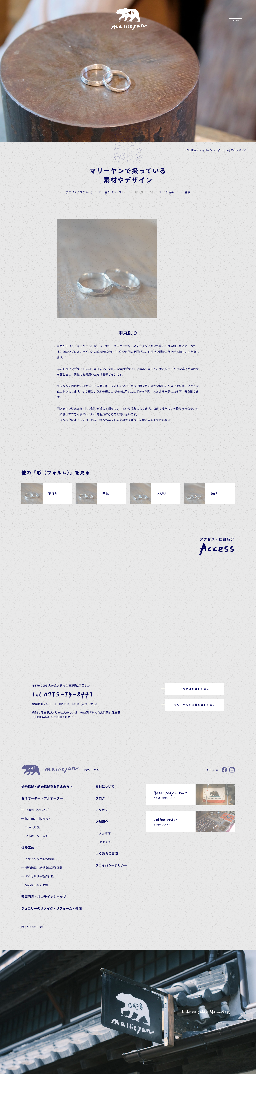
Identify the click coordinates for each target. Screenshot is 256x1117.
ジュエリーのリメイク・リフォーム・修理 (51, 908)
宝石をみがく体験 (36, 885)
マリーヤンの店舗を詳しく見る (194, 705)
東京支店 (105, 842)
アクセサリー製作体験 (39, 876)
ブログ (100, 798)
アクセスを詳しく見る (194, 689)
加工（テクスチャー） (80, 192)
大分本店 (105, 833)
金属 (187, 192)
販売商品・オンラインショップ (43, 896)
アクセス (101, 810)
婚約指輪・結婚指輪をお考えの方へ (47, 786)
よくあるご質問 (106, 853)
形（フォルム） (145, 192)
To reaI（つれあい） (38, 810)
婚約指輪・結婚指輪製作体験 (43, 867)
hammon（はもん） (38, 818)
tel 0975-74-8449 (62, 694)
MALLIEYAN (192, 150)
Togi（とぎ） (33, 827)
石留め (170, 192)
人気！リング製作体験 (39, 859)
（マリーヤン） (61, 770)
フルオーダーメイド (38, 836)
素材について (104, 786)
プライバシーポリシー (111, 865)
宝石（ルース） (114, 192)
